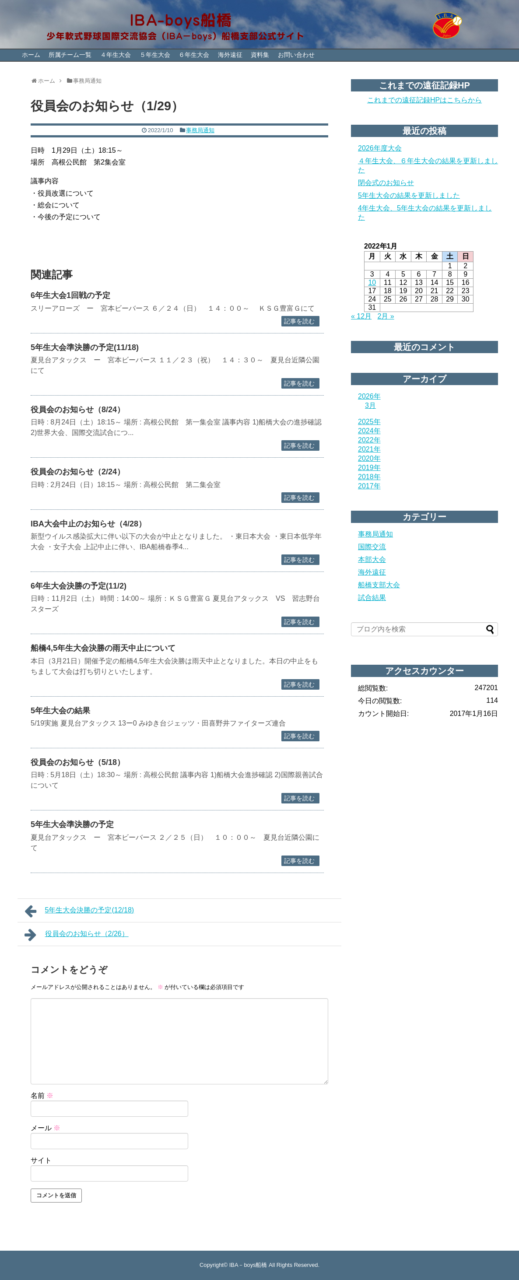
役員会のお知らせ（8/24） (78, 409)
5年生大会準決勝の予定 (72, 824)
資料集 (260, 54)
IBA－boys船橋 (248, 1265)
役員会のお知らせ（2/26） (77, 935)
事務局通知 (200, 130)
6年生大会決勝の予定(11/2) (78, 586)
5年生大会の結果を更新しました (409, 195)
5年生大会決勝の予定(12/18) (79, 911)
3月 (370, 405)
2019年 (369, 467)
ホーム (31, 54)
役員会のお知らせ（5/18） (78, 762)
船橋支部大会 (379, 585)
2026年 (369, 396)
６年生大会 (194, 54)
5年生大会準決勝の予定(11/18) (85, 347)
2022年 (369, 440)
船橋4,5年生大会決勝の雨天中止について (103, 648)
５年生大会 (155, 54)
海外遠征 (230, 54)
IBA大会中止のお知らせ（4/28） (88, 523)
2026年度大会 (380, 148)
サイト (41, 1160)
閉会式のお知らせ (386, 182)
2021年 (369, 449)
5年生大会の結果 (60, 710)
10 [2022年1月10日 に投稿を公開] (372, 282)
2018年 (369, 476)
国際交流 (372, 547)
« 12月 (361, 316)
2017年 (369, 486)
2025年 (369, 421)
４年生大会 (115, 54)
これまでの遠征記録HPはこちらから (424, 100)
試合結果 (372, 597)
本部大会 (372, 559)
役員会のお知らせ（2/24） (78, 471)
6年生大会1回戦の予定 (70, 295)
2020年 (369, 458)
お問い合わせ (296, 54)
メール (45, 1128)
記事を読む (299, 321)
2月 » (386, 316)
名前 (42, 1095)
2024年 (369, 431)
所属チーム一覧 (70, 54)
